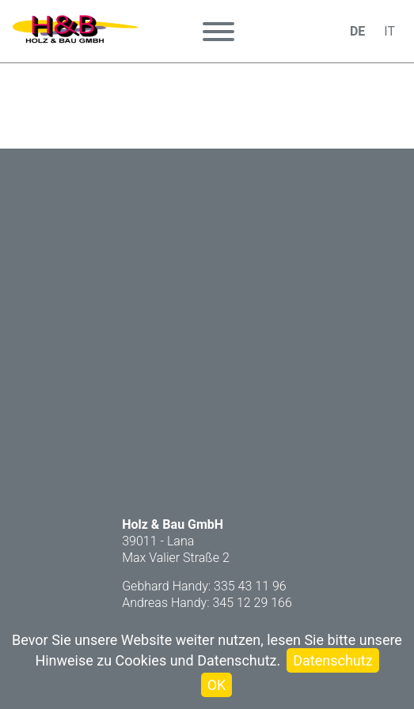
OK (216, 685)
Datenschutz (332, 660)
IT (389, 31)
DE (357, 31)
